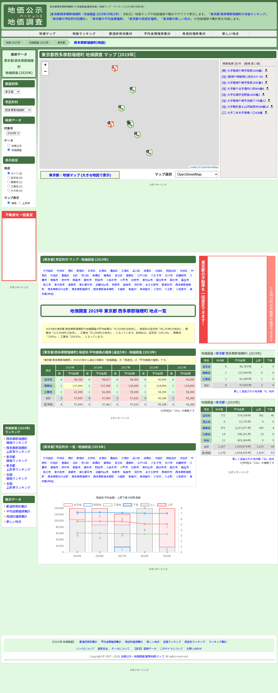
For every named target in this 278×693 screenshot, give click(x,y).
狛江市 (47, 284)
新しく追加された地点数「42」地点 (253, 459)
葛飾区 (130, 275)
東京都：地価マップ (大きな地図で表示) (80, 174)
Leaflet (193, 167)
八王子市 (156, 275)
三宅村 (157, 289)
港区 (70, 270)
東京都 (61, 42)
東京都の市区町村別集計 (69, 19)
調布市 (88, 280)
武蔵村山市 (101, 284)
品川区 (136, 270)
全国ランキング (172, 642)
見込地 (206, 421)
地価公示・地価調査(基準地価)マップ (142, 656)
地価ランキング (84, 33)
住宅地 (48, 379)
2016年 (153, 367)
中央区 (61, 270)
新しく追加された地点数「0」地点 (254, 391)
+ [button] (45, 65)
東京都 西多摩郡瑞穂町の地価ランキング (238, 14)
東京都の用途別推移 (143, 19)
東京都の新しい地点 (176, 19)
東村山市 (147, 280)
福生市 (185, 280)
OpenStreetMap (209, 167)
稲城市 (127, 284)
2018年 (98, 367)
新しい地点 (230, 33)
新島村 (132, 289)
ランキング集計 (218, 642)
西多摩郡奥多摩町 (103, 289)
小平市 (124, 280)
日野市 (135, 280)
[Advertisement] (19, 354)
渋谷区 (183, 270)
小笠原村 (181, 289)
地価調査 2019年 (39, 42)
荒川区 (85, 275)
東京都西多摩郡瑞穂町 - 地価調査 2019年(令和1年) (85, 14)
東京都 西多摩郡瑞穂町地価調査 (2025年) (19, 66)
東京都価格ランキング (16, 458)
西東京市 (167, 284)
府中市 (65, 280)
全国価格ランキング (16, 476)
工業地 (48, 392)
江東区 (125, 270)
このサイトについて (171, 649)
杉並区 (54, 275)
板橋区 (96, 275)
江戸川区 (142, 275)
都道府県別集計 (120, 33)
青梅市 (54, 280)
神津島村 (145, 289)
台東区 (103, 270)
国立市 (174, 280)
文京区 (91, 270)
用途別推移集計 (194, 33)
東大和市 (59, 284)
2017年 (125, 367)
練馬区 (107, 275)
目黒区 (147, 270)
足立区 (119, 275)
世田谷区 (171, 270)
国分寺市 (161, 280)
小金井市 (111, 280)
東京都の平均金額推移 (108, 19)
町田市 (99, 280)
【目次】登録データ (144, 649)
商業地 (48, 385)
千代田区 (48, 270)
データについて (120, 649)
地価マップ (47, 33)
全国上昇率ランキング (18, 485)
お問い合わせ (194, 649)
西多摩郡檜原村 (81, 289)
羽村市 (138, 284)
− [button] (45, 72)
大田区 (159, 270)
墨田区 (114, 270)
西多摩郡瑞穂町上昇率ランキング (18, 449)
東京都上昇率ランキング (18, 467)
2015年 (181, 367)
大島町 (121, 289)
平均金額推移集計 (157, 33)
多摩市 (116, 284)
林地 (206, 440)
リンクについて (85, 649)
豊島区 (65, 275)
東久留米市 (85, 284)
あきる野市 (151, 284)
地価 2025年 (13, 42)
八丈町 (168, 289)
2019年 (70, 367)
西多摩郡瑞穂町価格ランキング (16, 440)
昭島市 (76, 280)
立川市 (168, 275)
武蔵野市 (181, 275)
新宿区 (80, 270)
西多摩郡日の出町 (58, 289)
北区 (75, 275)
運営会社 (103, 649)
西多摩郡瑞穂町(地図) (90, 42)
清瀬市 (72, 284)
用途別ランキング (194, 642)
